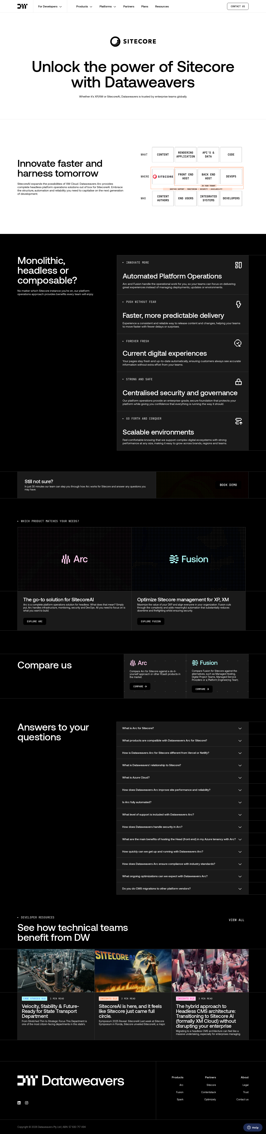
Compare (140, 686)
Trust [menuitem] (246, 1092)
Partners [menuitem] (210, 1077)
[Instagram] (27, 1102)
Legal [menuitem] (246, 1084)
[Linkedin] (19, 1102)
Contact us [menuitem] (242, 1099)
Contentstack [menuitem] (208, 1092)
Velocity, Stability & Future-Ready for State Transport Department (50, 1011)
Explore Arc (34, 621)
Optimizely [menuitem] (210, 1099)
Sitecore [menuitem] (211, 1084)
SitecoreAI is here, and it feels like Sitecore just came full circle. (130, 1011)
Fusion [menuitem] (179, 1092)
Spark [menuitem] (180, 1099)
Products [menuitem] (177, 1077)
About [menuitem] (245, 1077)
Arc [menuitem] (181, 1084)
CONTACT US (238, 6)
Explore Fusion (151, 621)
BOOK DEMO (228, 485)
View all (236, 920)
